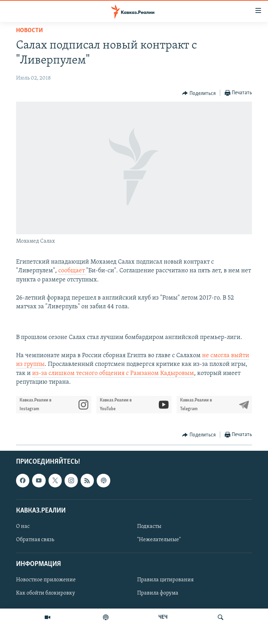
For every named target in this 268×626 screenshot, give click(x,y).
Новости (29, 30)
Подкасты (149, 526)
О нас (23, 526)
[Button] (199, 93)
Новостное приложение (46, 580)
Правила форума (157, 593)
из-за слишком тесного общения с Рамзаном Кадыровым (113, 373)
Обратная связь (35, 540)
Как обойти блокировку (45, 593)
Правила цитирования (165, 580)
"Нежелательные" (159, 540)
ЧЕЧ (163, 617)
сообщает (72, 270)
